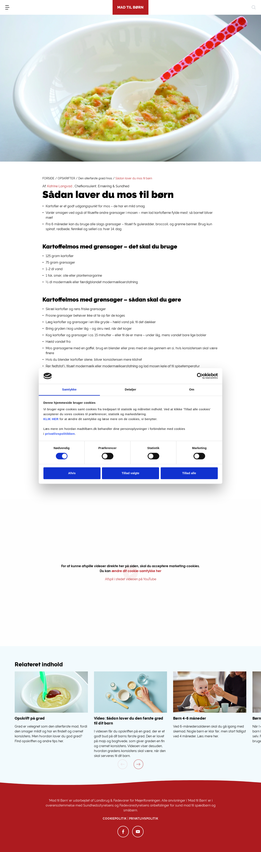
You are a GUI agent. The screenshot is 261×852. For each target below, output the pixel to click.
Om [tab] (191, 389)
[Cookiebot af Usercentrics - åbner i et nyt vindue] (200, 376)
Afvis (72, 473)
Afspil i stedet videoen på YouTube (130, 579)
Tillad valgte (130, 473)
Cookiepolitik (114, 818)
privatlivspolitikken (60, 433)
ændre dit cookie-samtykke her (136, 571)
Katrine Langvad (59, 186)
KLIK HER (51, 419)
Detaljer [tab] (130, 389)
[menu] (7, 7)
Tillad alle (189, 473)
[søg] (253, 7)
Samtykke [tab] (69, 389)
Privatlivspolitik (143, 818)
